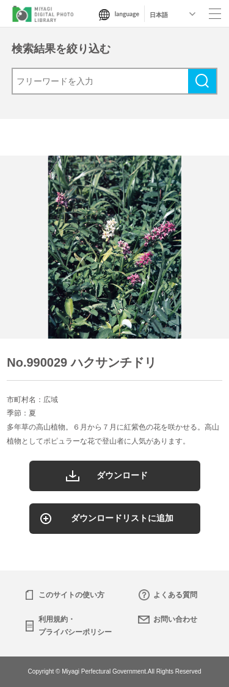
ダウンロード (122, 475)
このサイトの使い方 (71, 595)
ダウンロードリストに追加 (122, 518)
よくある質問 (175, 595)
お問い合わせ (175, 619)
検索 (202, 81)
